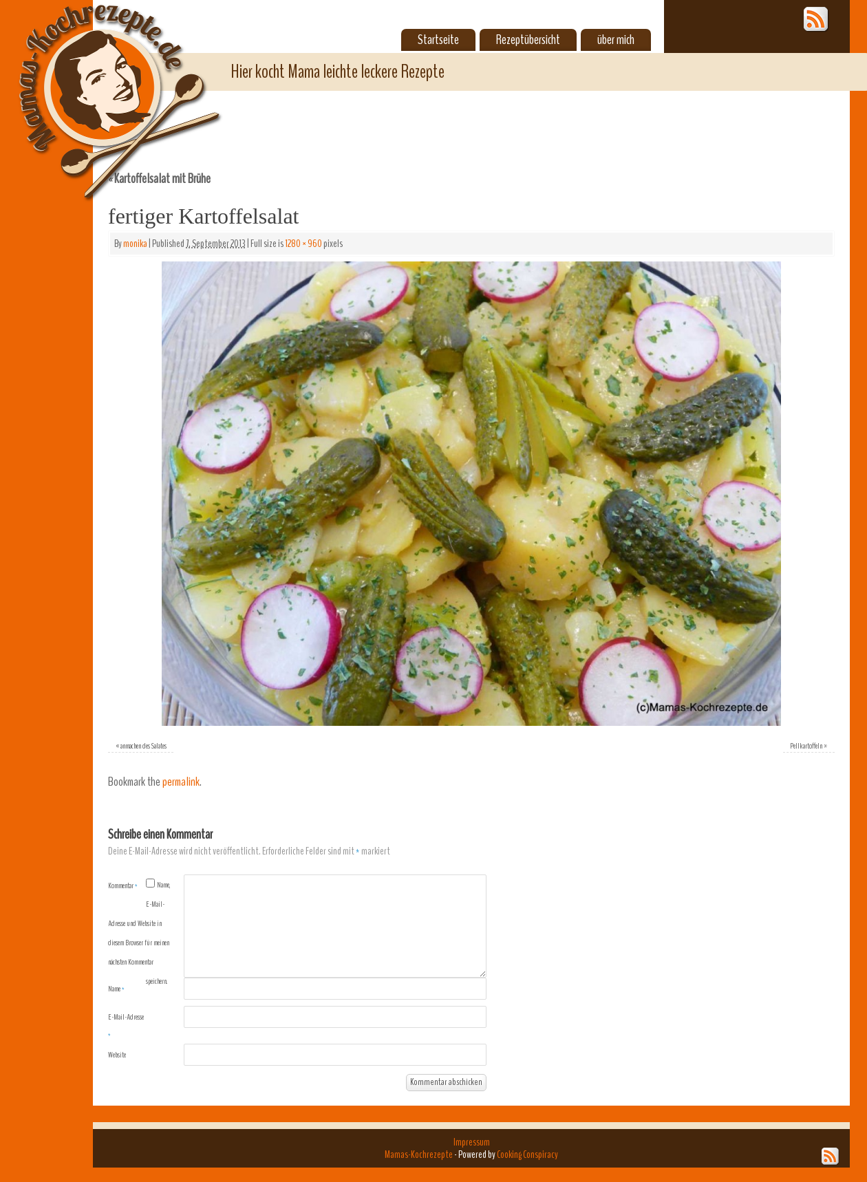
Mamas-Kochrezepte (100, 86)
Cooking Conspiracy (527, 1154)
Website (117, 1054)
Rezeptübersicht (528, 40)
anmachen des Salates (143, 745)
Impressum (471, 1142)
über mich (615, 40)
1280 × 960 (303, 243)
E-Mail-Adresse (126, 1025)
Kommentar (123, 885)
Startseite (438, 40)
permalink (181, 782)
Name (116, 988)
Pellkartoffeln (806, 745)
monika (135, 243)
